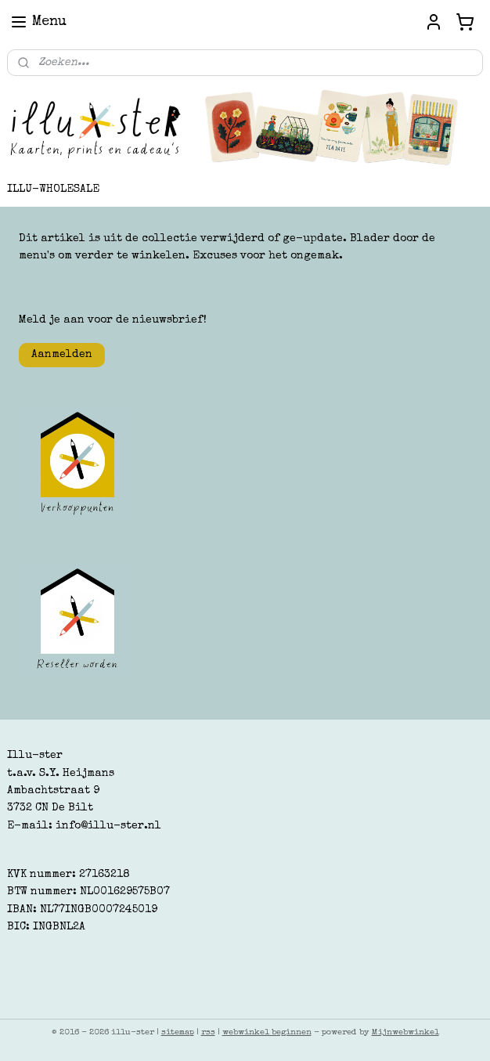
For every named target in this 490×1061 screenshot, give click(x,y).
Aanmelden (61, 354)
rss (208, 1032)
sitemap (177, 1032)
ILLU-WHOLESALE (53, 189)
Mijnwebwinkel (405, 1032)
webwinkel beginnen (267, 1032)
